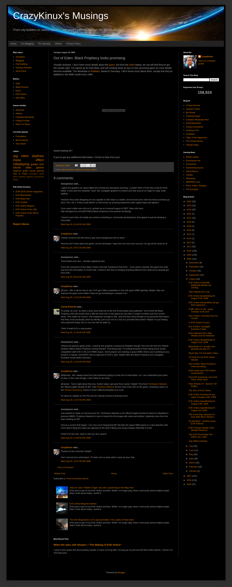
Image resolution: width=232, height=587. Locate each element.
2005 (189, 484)
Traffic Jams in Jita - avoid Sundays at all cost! (201, 310)
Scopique (190, 134)
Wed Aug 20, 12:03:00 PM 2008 (76, 362)
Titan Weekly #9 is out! (199, 292)
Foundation (21, 136)
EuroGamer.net (193, 160)
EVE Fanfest (21, 202)
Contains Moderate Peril (197, 119)
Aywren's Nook (193, 109)
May (191, 454)
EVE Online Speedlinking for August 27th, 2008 (202, 297)
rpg (15, 156)
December (194, 262)
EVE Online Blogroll (25, 206)
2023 (189, 209)
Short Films (21, 71)
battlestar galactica (25, 177)
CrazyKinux (67, 233)
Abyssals (20, 110)
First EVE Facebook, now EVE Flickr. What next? (203, 378)
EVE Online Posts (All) (26, 209)
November (194, 266)
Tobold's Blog (192, 145)
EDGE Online (192, 157)
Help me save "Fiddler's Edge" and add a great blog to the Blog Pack (101, 487)
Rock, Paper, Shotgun (196, 185)
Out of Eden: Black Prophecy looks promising (202, 365)
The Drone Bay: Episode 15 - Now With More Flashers (202, 415)
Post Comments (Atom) (77, 478)
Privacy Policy (73, 43)
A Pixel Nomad (193, 105)
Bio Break (190, 112)
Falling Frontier (23, 120)
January (193, 471)
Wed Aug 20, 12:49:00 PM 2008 (76, 438)
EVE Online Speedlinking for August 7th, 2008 (202, 409)
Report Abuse (21, 224)
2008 (189, 259)
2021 (189, 218)
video (132, 64)
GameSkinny (192, 171)
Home (13, 43)
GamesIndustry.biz (194, 167)
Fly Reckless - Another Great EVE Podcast (202, 422)
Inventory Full (192, 130)
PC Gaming (44, 43)
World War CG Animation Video (203, 353)
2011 (189, 246)
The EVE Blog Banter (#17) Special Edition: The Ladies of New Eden (101, 520)
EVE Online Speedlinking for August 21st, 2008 (202, 341)
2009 (189, 255)
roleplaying (21, 164)
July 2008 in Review (198, 441)
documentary (39, 177)
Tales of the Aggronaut (196, 137)
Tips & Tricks (20, 173)
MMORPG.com (193, 182)
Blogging (20, 60)
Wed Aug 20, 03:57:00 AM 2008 (76, 247)
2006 (189, 480)
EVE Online (21, 94)
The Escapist (192, 189)
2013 (189, 242)
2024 (189, 205)
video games (34, 167)
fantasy (15, 180)
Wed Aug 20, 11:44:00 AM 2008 (76, 332)
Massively (190, 178)
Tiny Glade (21, 143)
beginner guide (20, 171)
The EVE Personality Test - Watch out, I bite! (201, 435)
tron (41, 164)
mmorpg (85, 169)
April (191, 458)
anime (15, 177)
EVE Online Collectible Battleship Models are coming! (200, 285)
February (193, 466)
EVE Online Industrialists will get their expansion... (204, 303)
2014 (189, 238)
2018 (189, 226)
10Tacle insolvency (73, 390)
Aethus (19, 113)
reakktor (93, 169)
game (112, 64)
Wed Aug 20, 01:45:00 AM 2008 (76, 224)
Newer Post (59, 473)
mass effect (28, 160)
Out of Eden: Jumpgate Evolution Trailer (199, 327)
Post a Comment (65, 467)
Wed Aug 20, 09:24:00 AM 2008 (76, 277)
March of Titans (23, 124)
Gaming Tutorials (23, 67)
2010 (189, 251)
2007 (189, 476)
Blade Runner (22, 87)
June (191, 450)
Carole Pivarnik (68, 307)
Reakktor (95, 71)
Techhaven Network (157, 384)
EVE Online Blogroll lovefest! (82, 503)
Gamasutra (191, 164)
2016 (189, 230)
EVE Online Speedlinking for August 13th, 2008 (202, 402)
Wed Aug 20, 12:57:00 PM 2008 (76, 461)
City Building (21, 64)
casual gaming (36, 171)
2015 (189, 234)
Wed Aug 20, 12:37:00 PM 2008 (76, 400)
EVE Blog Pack (23, 198)
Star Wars (20, 98)
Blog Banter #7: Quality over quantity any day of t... (202, 347)
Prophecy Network (105, 387)
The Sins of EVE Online (200, 390)
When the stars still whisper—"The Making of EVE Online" (88, 544)
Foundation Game (36, 174)
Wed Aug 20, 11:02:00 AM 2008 (76, 297)
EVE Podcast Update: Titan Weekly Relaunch (201, 429)
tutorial (17, 167)
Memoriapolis (22, 140)
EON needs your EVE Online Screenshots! (202, 371)
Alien (18, 83)
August (192, 279)
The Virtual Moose (194, 141)
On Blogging (27, 43)
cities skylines (32, 156)
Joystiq (189, 175)
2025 (189, 201)
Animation (20, 57)
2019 (189, 222)
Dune (18, 90)
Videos (58, 43)
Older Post (168, 473)
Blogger (121, 572)
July (191, 446)
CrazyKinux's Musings (60, 15)
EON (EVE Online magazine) (29, 191)
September (194, 275)
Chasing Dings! (193, 116)
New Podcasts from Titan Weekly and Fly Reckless (201, 334)
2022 (189, 214)
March (192, 462)
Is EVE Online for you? (199, 322)
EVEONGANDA (193, 123)
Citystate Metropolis (25, 117)
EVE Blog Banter (23, 195)
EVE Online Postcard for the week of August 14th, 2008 (202, 395)
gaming (78, 169)
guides (34, 164)
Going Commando (194, 127)
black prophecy (67, 169)
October (193, 270)
